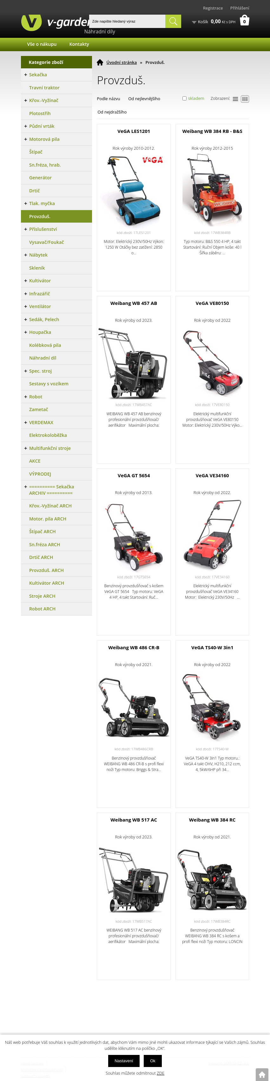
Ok (152, 1060)
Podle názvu (108, 98)
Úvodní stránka (121, 62)
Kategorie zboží (46, 62)
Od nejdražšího (112, 112)
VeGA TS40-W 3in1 (212, 647)
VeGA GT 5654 (134, 475)
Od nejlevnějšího (144, 98)
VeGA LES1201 (133, 131)
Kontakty (79, 44)
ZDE (160, 1073)
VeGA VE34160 (212, 475)
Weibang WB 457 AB (133, 303)
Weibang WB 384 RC (212, 819)
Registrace (213, 8)
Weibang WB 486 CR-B (133, 647)
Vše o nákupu (42, 44)
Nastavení (124, 1060)
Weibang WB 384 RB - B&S (212, 131)
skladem (196, 98)
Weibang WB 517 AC (133, 819)
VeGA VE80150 (212, 303)
